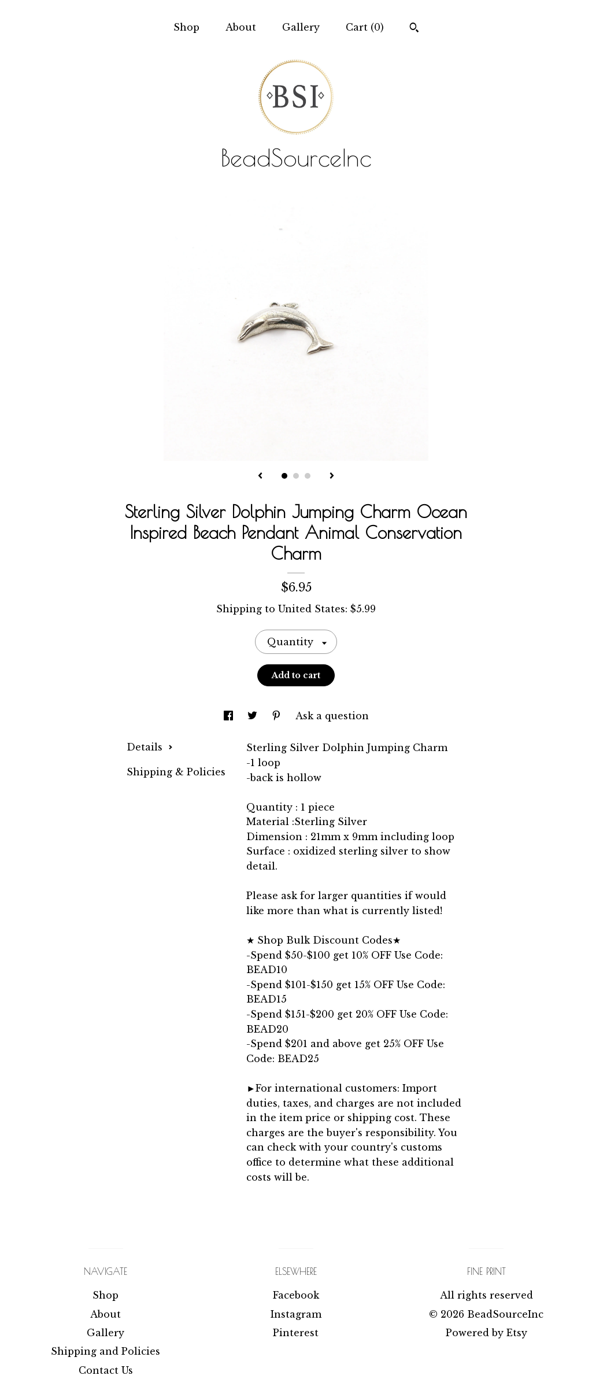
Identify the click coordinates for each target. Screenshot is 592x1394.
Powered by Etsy (486, 1332)
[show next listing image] (332, 476)
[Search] (414, 29)
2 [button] (296, 476)
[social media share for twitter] (253, 716)
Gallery (301, 27)
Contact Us (106, 1370)
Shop (186, 27)
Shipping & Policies (176, 772)
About (240, 27)
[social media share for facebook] (230, 716)
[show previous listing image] (260, 476)
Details (150, 747)
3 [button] (307, 476)
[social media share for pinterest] (278, 716)
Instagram (296, 1314)
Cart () (365, 27)
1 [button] (284, 476)
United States (311, 609)
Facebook (296, 1295)
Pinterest (296, 1332)
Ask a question (332, 716)
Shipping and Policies (105, 1351)
